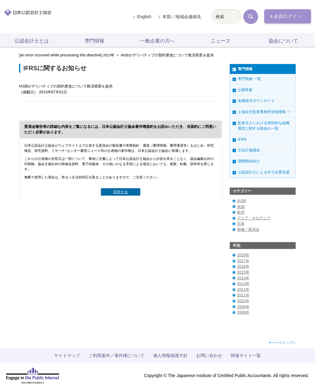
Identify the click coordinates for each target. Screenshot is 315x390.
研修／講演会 (248, 229)
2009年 (243, 307)
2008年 (243, 312)
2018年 (243, 255)
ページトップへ (284, 342)
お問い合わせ (209, 355)
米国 (241, 207)
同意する (120, 192)
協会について (283, 40)
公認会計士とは (31, 40)
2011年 (243, 295)
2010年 (243, 301)
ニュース (220, 40)
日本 (241, 223)
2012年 (243, 289)
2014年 (243, 278)
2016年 (243, 266)
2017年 (243, 261)
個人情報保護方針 (170, 355)
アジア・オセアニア (253, 218)
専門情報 (94, 40)
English (144, 16)
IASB (241, 201)
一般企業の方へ (157, 40)
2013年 (109, 55)
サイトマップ (67, 355)
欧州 (241, 212)
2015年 (243, 272)
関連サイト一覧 (246, 355)
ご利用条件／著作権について (117, 355)
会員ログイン (287, 16)
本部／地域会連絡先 (181, 16)
